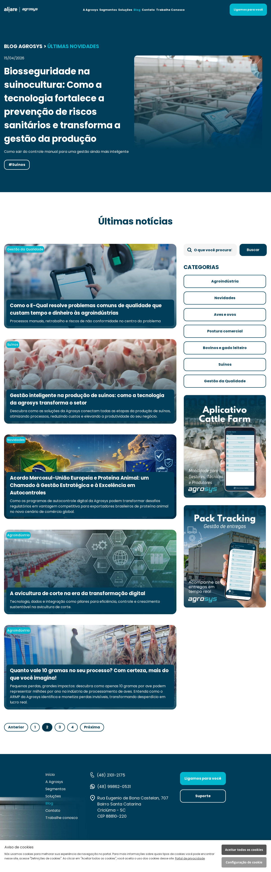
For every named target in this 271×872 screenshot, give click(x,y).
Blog (136, 10)
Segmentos (108, 10)
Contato (148, 10)
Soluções (125, 10)
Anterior (16, 727)
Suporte (203, 796)
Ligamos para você (248, 9)
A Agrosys (90, 10)
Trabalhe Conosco (170, 10)
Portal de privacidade (190, 858)
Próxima (92, 727)
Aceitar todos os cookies (244, 850)
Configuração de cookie (244, 862)
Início (50, 774)
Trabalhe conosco (61, 817)
